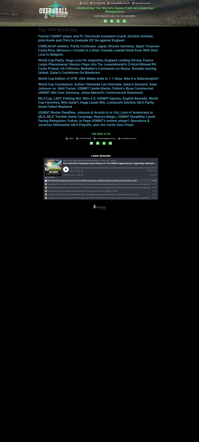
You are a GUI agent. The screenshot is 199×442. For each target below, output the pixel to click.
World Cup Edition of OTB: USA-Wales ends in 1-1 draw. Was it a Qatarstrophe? (98, 78)
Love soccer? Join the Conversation (114, 16)
